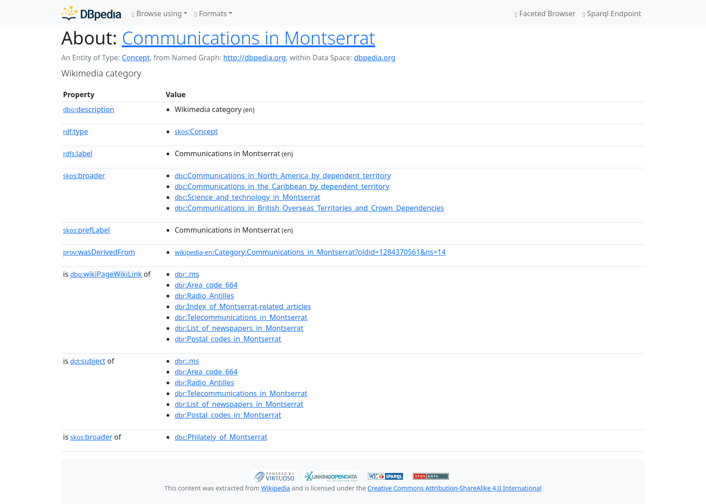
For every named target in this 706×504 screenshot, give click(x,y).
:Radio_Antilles (204, 296)
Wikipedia (275, 488)
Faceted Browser (545, 13)
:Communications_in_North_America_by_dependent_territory (283, 175)
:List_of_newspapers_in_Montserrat (239, 328)
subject (87, 361)
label (78, 153)
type (75, 131)
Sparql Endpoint (612, 13)
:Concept (196, 131)
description (88, 109)
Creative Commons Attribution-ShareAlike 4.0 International (454, 488)
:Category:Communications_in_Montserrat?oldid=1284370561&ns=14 (310, 252)
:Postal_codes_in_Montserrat (228, 339)
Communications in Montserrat (249, 37)
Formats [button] (211, 13)
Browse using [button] (157, 13)
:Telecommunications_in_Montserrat (241, 317)
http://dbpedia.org (254, 58)
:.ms (187, 274)
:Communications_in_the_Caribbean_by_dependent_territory (282, 186)
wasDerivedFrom (99, 252)
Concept (135, 58)
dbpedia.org (374, 58)
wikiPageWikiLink (106, 274)
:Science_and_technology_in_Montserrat (248, 197)
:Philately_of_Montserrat (221, 437)
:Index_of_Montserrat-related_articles (243, 306)
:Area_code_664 (206, 285)
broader (84, 175)
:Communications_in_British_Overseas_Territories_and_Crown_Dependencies (309, 208)
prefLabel (86, 230)
